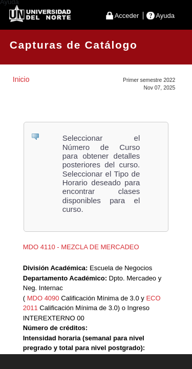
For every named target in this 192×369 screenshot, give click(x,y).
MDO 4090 (43, 298)
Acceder (127, 15)
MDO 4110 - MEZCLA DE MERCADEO (81, 247)
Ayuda (165, 15)
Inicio (21, 79)
